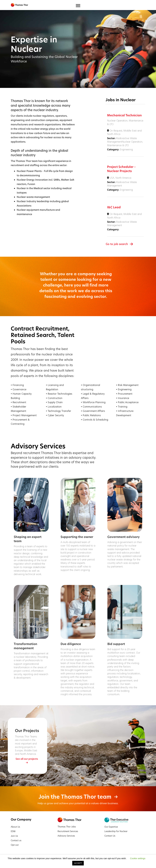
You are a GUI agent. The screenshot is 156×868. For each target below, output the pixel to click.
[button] (27, 761)
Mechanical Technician (124, 115)
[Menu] (77, 5)
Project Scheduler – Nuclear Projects (121, 169)
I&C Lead (114, 207)
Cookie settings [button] (137, 858)
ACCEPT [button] (78, 863)
